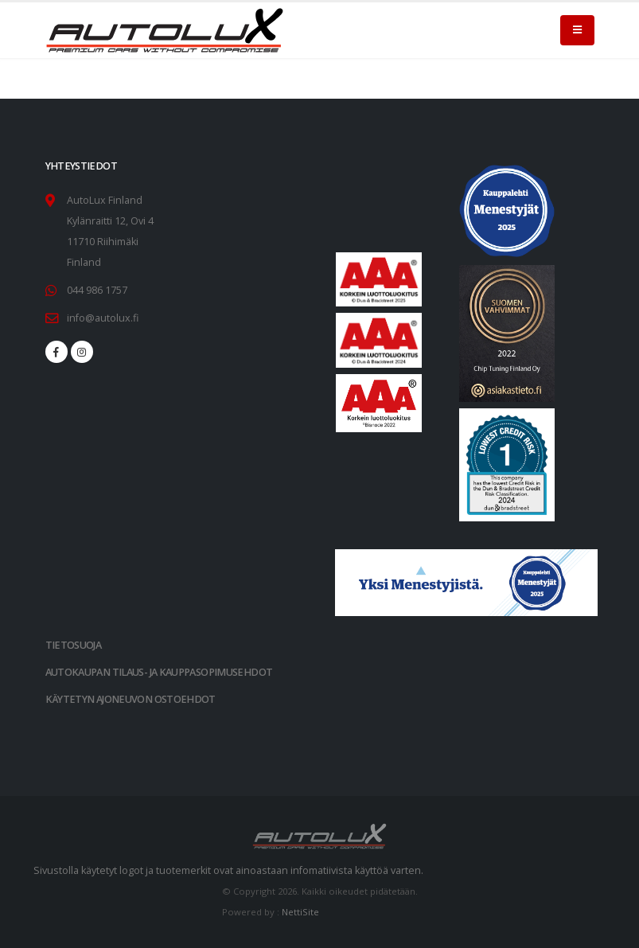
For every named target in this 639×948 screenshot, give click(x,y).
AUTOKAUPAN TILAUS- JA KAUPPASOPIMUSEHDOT (159, 672)
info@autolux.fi (102, 318)
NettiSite (300, 912)
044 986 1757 (97, 290)
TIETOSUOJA (73, 645)
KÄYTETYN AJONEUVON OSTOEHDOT (130, 699)
